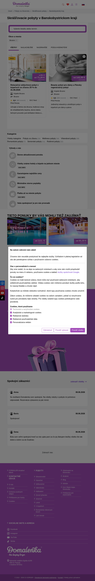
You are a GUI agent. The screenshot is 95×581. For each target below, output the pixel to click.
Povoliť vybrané (61, 330)
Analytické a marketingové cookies (27, 313)
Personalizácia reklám (22, 322)
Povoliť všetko (77, 330)
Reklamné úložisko (20, 316)
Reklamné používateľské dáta (25, 319)
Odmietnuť (47, 330)
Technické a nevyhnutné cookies (26, 309)
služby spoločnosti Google (68, 272)
